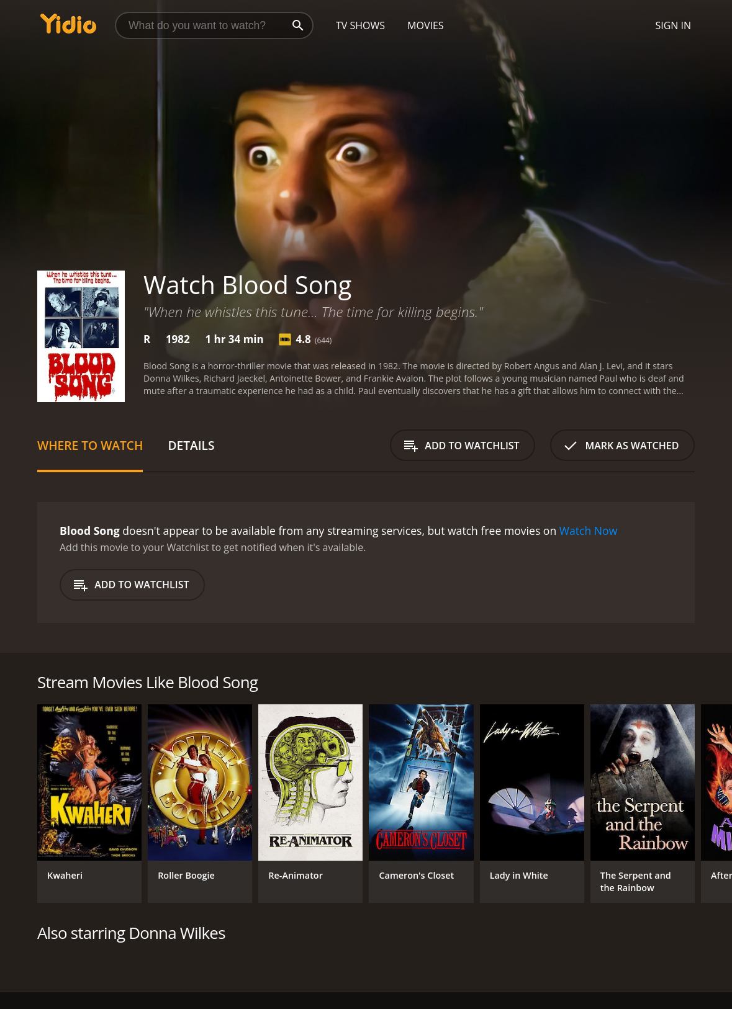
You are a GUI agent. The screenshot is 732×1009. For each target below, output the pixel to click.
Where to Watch (90, 445)
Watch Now (588, 530)
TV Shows (360, 25)
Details (191, 445)
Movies (425, 25)
